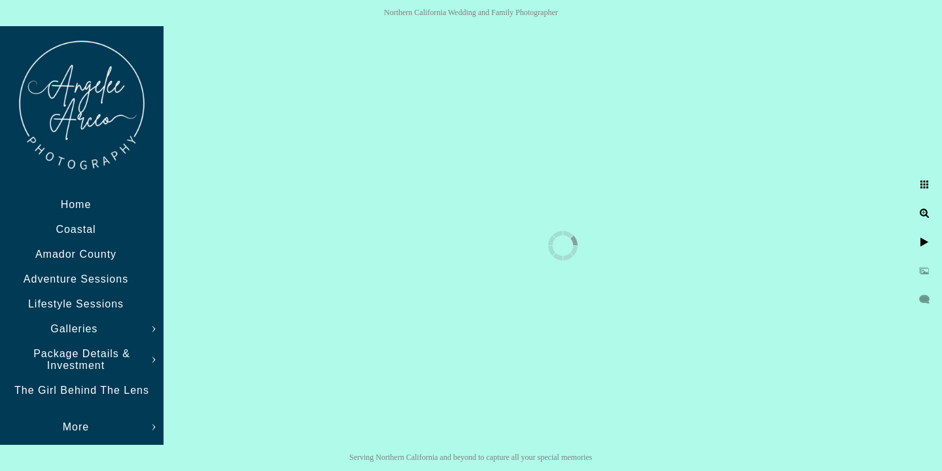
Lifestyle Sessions (76, 303)
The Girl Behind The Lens (81, 390)
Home (76, 204)
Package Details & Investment (81, 359)
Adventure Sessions (76, 279)
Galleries (75, 328)
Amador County (75, 254)
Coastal (76, 229)
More (76, 426)
